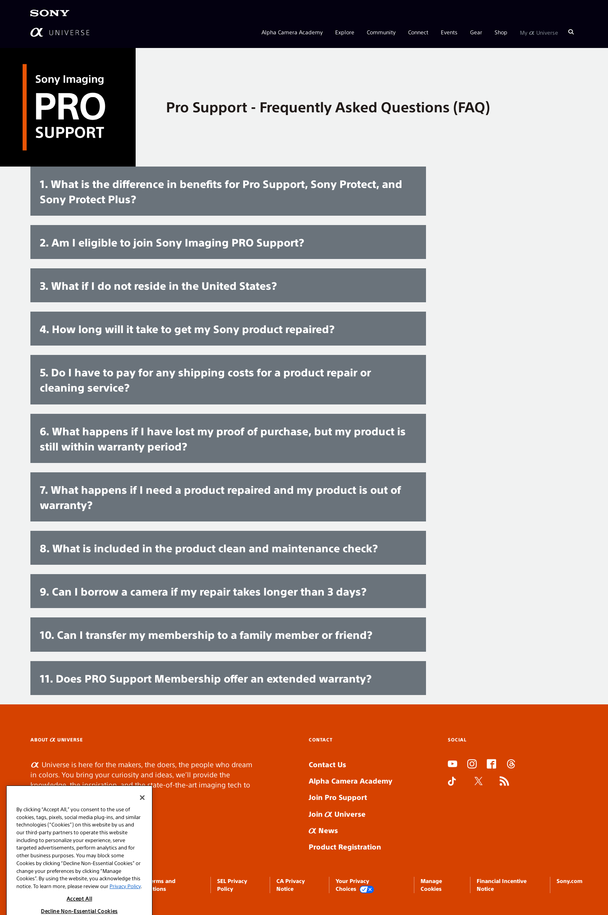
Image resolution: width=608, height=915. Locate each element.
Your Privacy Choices (355, 885)
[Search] (571, 32)
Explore (344, 31)
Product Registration (345, 846)
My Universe (539, 32)
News (323, 830)
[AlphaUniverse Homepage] (59, 32)
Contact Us (327, 764)
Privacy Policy (125, 902)
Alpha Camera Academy (292, 31)
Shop (501, 31)
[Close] (142, 814)
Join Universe (337, 813)
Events (449, 31)
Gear (476, 31)
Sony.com (569, 880)
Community (381, 31)
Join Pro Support (338, 797)
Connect (418, 31)
